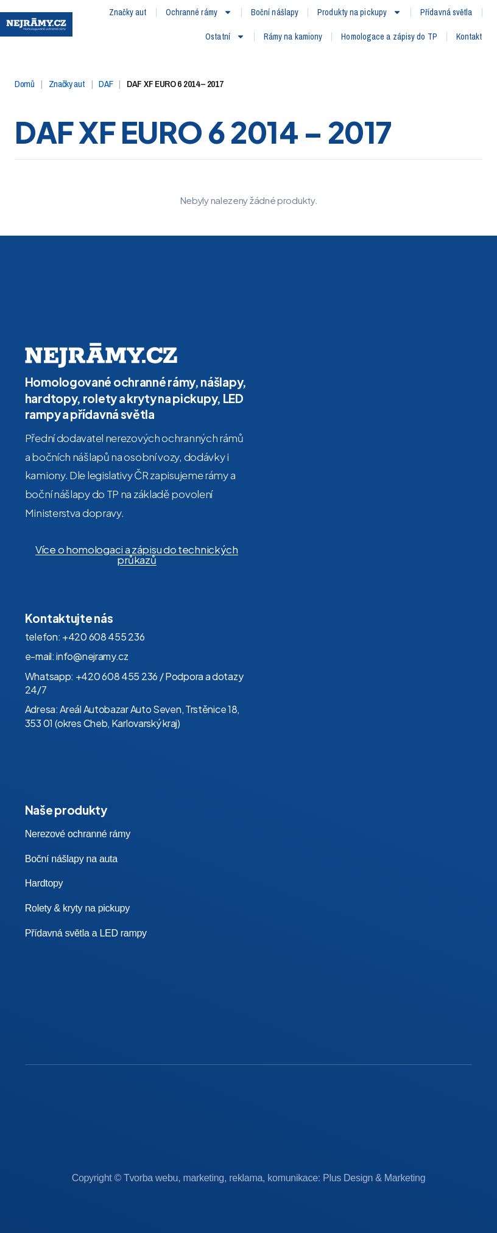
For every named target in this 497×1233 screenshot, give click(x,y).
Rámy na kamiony (293, 36)
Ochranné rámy (199, 12)
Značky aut (128, 12)
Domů (25, 60)
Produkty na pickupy (359, 12)
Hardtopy (44, 860)
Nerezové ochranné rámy (77, 810)
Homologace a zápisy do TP (389, 36)
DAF (106, 60)
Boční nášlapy (274, 12)
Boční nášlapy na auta (71, 835)
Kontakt (469, 36)
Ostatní (225, 36)
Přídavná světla (446, 12)
